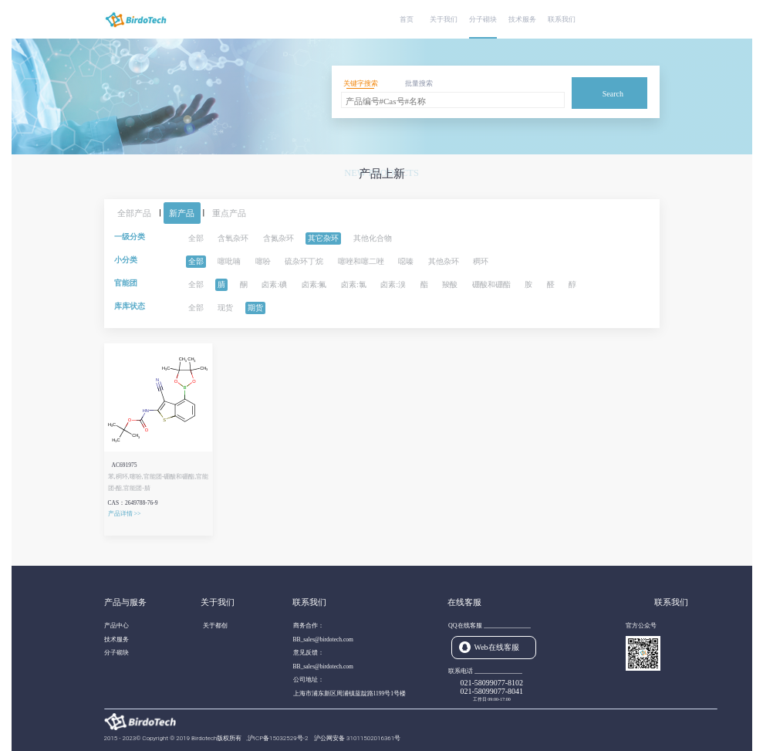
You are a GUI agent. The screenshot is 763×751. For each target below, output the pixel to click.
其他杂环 (443, 261)
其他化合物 (372, 238)
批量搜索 (419, 83)
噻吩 (263, 261)
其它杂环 (323, 238)
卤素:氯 (353, 284)
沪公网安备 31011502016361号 (357, 738)
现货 (225, 307)
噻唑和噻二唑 (361, 261)
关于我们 (443, 19)
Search (613, 94)
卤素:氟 (314, 284)
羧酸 (449, 284)
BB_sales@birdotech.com (323, 639)
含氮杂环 (278, 238)
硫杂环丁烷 (304, 261)
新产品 (181, 213)
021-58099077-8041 (491, 691)
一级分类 (129, 236)
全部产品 (134, 213)
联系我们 (562, 19)
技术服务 (522, 19)
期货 (255, 307)
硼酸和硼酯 (491, 284)
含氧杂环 (233, 238)
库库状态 (129, 306)
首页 (407, 19)
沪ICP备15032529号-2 (278, 738)
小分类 (125, 259)
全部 (196, 238)
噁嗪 (406, 261)
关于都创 (215, 625)
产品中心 (116, 625)
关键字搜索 (360, 83)
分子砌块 (483, 19)
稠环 (480, 261)
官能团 (125, 283)
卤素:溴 (393, 284)
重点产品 (229, 213)
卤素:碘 (274, 284)
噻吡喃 (229, 261)
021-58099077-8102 (491, 682)
